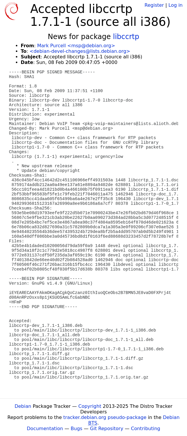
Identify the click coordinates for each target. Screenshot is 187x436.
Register (154, 5)
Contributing (145, 428)
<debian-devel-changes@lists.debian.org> (80, 51)
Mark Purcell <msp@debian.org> (76, 45)
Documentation (45, 428)
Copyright (89, 406)
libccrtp (126, 37)
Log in (176, 5)
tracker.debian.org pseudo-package (104, 417)
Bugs (76, 428)
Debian (23, 406)
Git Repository (106, 428)
